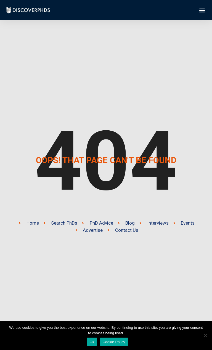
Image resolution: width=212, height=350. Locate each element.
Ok (91, 342)
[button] (201, 10)
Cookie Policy (114, 342)
